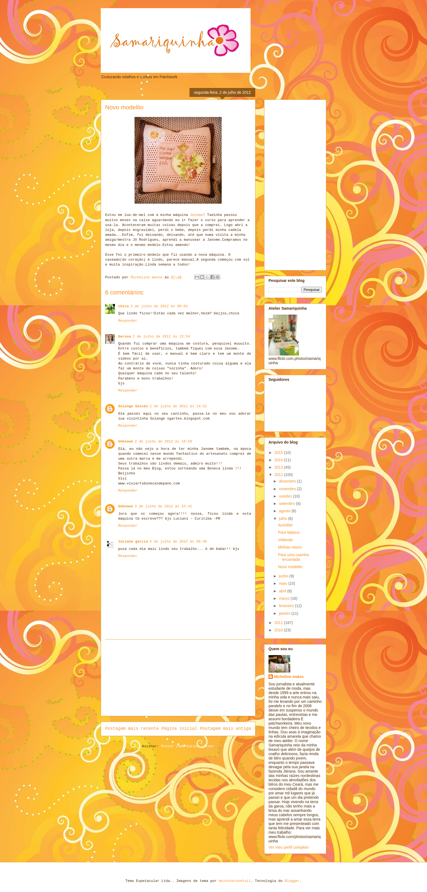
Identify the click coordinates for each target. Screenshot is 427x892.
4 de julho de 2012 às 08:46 (178, 542)
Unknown (125, 441)
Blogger (292, 881)
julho (283, 518)
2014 (279, 460)
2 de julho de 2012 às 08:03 (159, 306)
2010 (279, 630)
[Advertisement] (178, 678)
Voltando (285, 540)
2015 (279, 452)
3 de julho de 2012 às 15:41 (163, 506)
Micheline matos (289, 676)
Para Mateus (289, 532)
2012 (279, 474)
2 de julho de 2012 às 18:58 (163, 441)
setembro (287, 503)
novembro (288, 489)
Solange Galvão (133, 406)
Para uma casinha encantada (293, 557)
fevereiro (287, 606)
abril (283, 591)
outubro (286, 496)
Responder (127, 321)
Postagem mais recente (132, 728)
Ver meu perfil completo (289, 847)
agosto (285, 511)
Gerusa (124, 336)
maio (283, 583)
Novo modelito (290, 567)
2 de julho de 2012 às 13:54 (161, 336)
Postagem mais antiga (225, 728)
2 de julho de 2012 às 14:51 (178, 406)
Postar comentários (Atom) (187, 746)
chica (123, 306)
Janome (196, 215)
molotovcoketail (235, 881)
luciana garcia (133, 542)
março (285, 598)
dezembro (288, 481)
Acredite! (285, 525)
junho (284, 576)
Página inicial (179, 728)
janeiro (285, 613)
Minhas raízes (290, 547)
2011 (279, 622)
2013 (279, 467)
